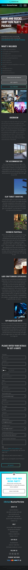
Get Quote (11, 465)
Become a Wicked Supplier (14, 512)
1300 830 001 (14, 1)
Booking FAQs (14, 532)
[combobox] (5, 370)
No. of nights (4, 406)
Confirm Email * (5, 386)
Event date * (4, 399)
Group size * (4, 412)
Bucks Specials (14, 510)
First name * (4, 354)
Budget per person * (6, 419)
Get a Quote (14, 82)
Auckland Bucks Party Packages (10, 38)
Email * (3, 380)
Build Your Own (14, 491)
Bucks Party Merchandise (14, 527)
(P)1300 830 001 (14, 542)
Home (2, 36)
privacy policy (6, 450)
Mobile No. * (4, 367)
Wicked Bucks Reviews (14, 529)
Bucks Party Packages (12, 36)
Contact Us (14, 521)
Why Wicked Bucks (14, 514)
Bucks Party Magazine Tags (14, 518)
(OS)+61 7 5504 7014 (14, 545)
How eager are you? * (6, 425)
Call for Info (14, 87)
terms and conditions (14, 448)
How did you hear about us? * (8, 432)
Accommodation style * (6, 393)
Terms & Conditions (14, 534)
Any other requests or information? (9, 438)
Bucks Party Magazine (14, 516)
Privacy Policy (14, 536)
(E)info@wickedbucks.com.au (14, 547)
